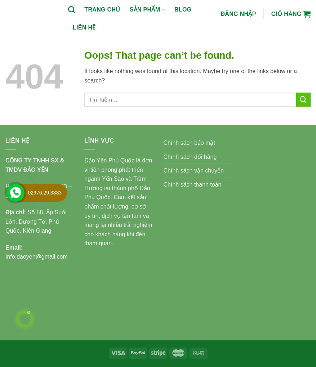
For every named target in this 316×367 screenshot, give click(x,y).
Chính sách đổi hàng (190, 157)
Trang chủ (102, 9)
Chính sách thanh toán (193, 185)
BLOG (183, 9)
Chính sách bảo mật (189, 143)
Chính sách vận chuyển (194, 170)
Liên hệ (84, 27)
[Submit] (303, 100)
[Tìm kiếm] (71, 9)
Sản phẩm (147, 9)
